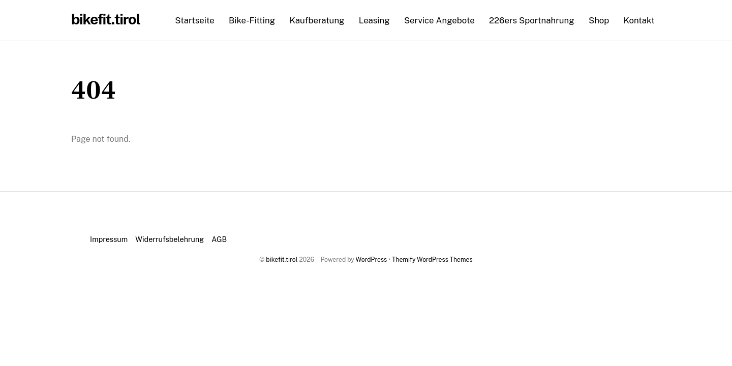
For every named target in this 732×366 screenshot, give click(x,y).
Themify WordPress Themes (432, 259)
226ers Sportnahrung (531, 20)
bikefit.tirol (281, 259)
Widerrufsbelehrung (169, 239)
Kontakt (639, 20)
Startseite (194, 20)
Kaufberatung (316, 20)
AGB (219, 239)
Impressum (109, 239)
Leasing (374, 20)
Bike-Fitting (252, 20)
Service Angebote (439, 20)
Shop (599, 20)
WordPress (371, 259)
